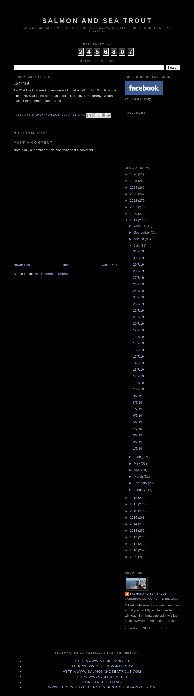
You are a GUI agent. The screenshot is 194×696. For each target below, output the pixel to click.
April (137, 470)
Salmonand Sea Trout (148, 593)
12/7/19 (138, 376)
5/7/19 (137, 422)
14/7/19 (138, 363)
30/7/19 (138, 258)
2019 (134, 220)
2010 (134, 550)
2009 (134, 557)
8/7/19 (137, 402)
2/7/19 (137, 442)
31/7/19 (138, 251)
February (141, 483)
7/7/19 (137, 409)
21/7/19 (138, 317)
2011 (134, 544)
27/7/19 (138, 278)
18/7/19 (138, 337)
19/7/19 (138, 330)
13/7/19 (138, 370)
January (140, 490)
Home (66, 265)
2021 (134, 207)
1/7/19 (137, 448)
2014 (134, 524)
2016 (134, 511)
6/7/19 (137, 415)
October (140, 226)
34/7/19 (138, 297)
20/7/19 (138, 324)
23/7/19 (138, 304)
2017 (134, 504)
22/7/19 (138, 310)
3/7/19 (137, 435)
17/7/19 (138, 343)
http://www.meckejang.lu (102, 661)
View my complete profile (146, 628)
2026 (134, 174)
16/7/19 (138, 350)
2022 (134, 200)
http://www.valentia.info (102, 677)
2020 (134, 214)
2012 (134, 537)
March (139, 476)
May (137, 463)
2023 (134, 194)
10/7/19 (138, 389)
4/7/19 (137, 429)
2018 (134, 498)
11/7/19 (138, 383)
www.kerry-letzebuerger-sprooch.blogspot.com (102, 687)
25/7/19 (138, 291)
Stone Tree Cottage (102, 682)
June (138, 457)
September (142, 232)
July (137, 245)
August (139, 239)
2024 (134, 187)
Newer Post (22, 265)
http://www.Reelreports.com (102, 666)
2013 (134, 530)
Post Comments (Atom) (51, 274)
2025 (134, 181)
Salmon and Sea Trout (97, 21)
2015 (134, 517)
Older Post (109, 265)
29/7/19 (138, 264)
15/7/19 (138, 356)
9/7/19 (137, 396)
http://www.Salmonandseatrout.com (102, 672)
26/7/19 (138, 284)
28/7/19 (138, 271)
